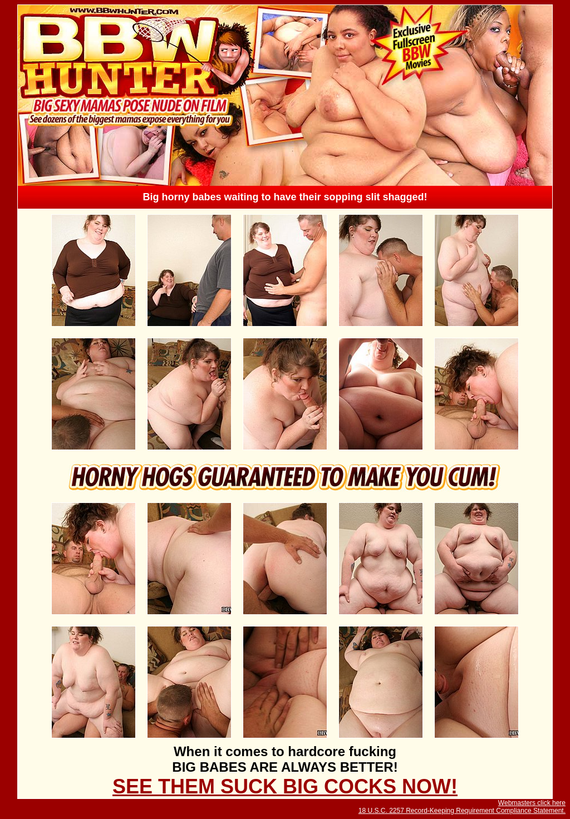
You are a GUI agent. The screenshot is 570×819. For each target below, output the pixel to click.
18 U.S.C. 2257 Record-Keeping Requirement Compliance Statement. (462, 811)
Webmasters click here (532, 803)
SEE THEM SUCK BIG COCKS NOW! (285, 786)
